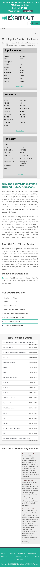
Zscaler (22, 81)
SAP (5, 75)
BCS (5, 59)
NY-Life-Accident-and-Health (12, 428)
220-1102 (7, 109)
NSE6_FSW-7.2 (9, 120)
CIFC (21, 120)
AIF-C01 (22, 122)
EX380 (5, 367)
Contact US (27, 556)
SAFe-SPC (7, 153)
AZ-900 (6, 103)
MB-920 (6, 147)
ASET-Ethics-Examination (11, 398)
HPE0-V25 (23, 111)
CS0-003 (7, 111)
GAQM (6, 67)
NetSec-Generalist (26, 158)
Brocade (22, 59)
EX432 (5, 372)
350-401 (7, 144)
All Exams (21, 553)
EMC (21, 64)
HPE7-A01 (7, 114)
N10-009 (22, 114)
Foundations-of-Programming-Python (15, 352)
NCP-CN (22, 166)
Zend (21, 78)
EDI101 (5, 357)
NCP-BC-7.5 (6, 393)
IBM (5, 70)
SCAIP (5, 413)
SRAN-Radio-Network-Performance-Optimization (18, 342)
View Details (20, 87)
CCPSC (5, 423)
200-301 (22, 103)
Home (3, 553)
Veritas (22, 75)
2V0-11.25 (7, 166)
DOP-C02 (23, 150)
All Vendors (32, 553)
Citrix (21, 62)
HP (21, 67)
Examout (5, 278)
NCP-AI (6, 169)
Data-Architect (25, 109)
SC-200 (22, 147)
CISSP (6, 100)
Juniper (22, 70)
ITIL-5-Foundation (9, 408)
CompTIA (7, 64)
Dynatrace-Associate (9, 403)
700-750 (7, 122)
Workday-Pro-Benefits (10, 378)
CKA (21, 144)
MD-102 (22, 117)
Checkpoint (8, 62)
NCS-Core (23, 106)
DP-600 (22, 153)
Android (22, 56)
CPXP (5, 418)
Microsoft (7, 73)
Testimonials (16, 556)
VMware (7, 78)
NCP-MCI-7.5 (7, 383)
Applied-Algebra (8, 347)
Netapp (6, 81)
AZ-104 (6, 106)
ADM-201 (23, 100)
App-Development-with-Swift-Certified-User (16, 438)
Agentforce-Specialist (24, 162)
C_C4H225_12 (8, 150)
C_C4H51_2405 (9, 158)
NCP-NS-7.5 (6, 388)
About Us (12, 553)
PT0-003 (7, 155)
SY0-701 (7, 117)
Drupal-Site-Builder (9, 362)
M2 (4, 433)
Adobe (6, 56)
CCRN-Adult (24, 155)
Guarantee (5, 556)
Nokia (22, 73)
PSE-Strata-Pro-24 (10, 161)
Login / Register (33, 33)
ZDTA (6, 125)
